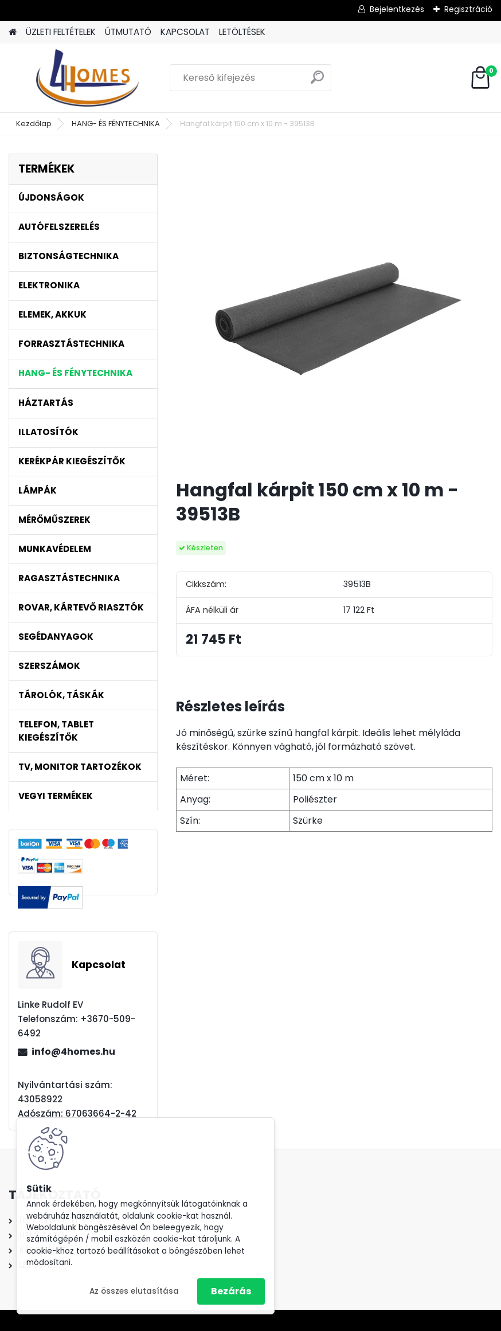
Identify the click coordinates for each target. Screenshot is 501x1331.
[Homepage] (13, 32)
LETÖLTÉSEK (242, 32)
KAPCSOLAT (185, 32)
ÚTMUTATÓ (128, 32)
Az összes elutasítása (134, 1291)
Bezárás (231, 1291)
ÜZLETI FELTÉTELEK (61, 32)
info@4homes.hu (73, 1051)
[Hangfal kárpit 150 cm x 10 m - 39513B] (334, 312)
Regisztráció (468, 9)
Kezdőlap (34, 123)
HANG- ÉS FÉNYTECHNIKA (116, 123)
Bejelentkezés (397, 9)
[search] (317, 82)
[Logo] (87, 78)
